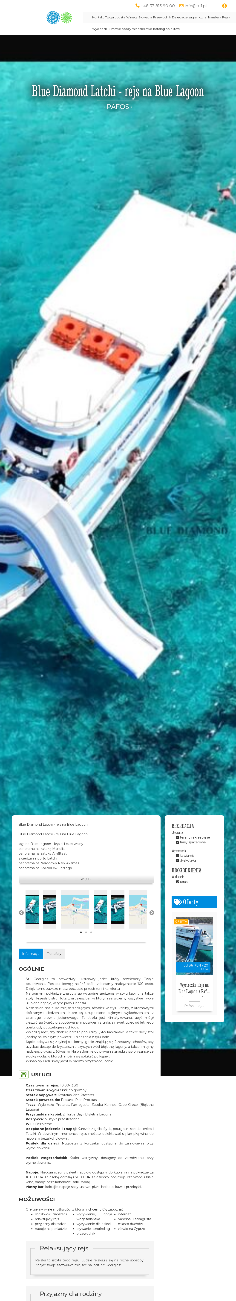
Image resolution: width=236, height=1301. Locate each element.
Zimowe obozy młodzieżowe (130, 29)
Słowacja (145, 17)
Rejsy (226, 17)
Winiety (132, 17)
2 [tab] (86, 932)
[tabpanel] (32, 909)
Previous (21, 912)
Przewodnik (162, 17)
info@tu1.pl (196, 5)
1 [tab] (81, 932)
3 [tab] (91, 932)
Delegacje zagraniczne (189, 17)
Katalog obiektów (166, 29)
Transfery (214, 17)
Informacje (31, 954)
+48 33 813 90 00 (158, 5)
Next (151, 912)
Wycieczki (99, 29)
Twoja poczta (115, 17)
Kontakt (98, 17)
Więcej (86, 879)
